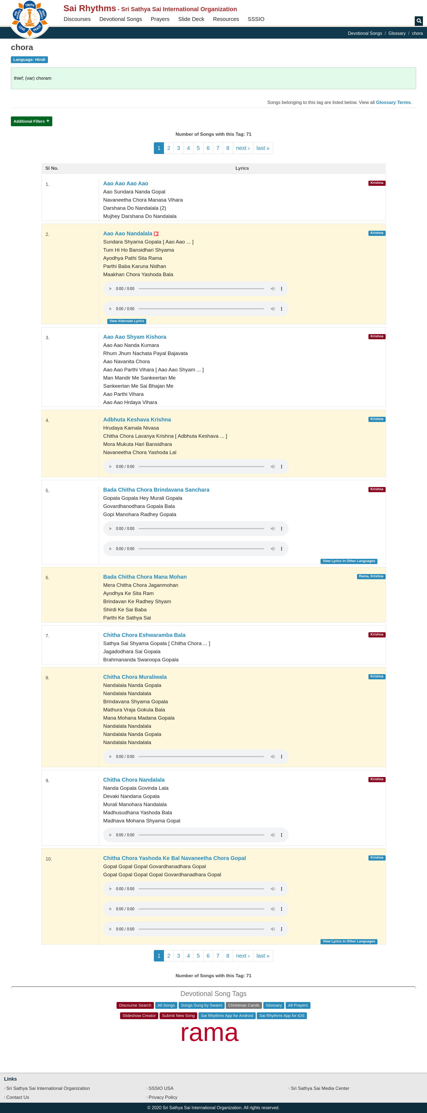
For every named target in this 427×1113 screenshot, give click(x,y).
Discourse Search (135, 1005)
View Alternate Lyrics (126, 321)
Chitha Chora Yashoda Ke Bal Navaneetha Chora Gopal (174, 858)
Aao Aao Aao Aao (125, 183)
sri (319, 1042)
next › (243, 148)
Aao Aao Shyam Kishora (134, 337)
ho (88, 1045)
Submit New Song (178, 1015)
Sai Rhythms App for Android (227, 1015)
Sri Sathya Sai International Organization (48, 1088)
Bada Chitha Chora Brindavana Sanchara (156, 490)
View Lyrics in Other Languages (349, 561)
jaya (276, 1027)
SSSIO (256, 19)
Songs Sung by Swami (201, 1005)
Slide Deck (191, 19)
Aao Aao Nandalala (130, 233)
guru (268, 1051)
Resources (226, 19)
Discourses (77, 19)
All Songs (166, 1005)
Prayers (160, 19)
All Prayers (298, 1005)
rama (209, 1032)
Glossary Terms (393, 102)
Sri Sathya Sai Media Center (320, 1088)
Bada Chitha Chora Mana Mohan (145, 577)
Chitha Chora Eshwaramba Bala (144, 635)
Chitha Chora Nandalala (134, 780)
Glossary (397, 33)
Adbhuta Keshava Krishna (137, 420)
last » (263, 148)
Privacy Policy (163, 1097)
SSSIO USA (161, 1088)
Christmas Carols (244, 1005)
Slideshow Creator (139, 1015)
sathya (140, 1030)
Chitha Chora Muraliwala (135, 677)
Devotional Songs (120, 19)
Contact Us (17, 1097)
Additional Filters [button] (29, 121)
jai (248, 1041)
